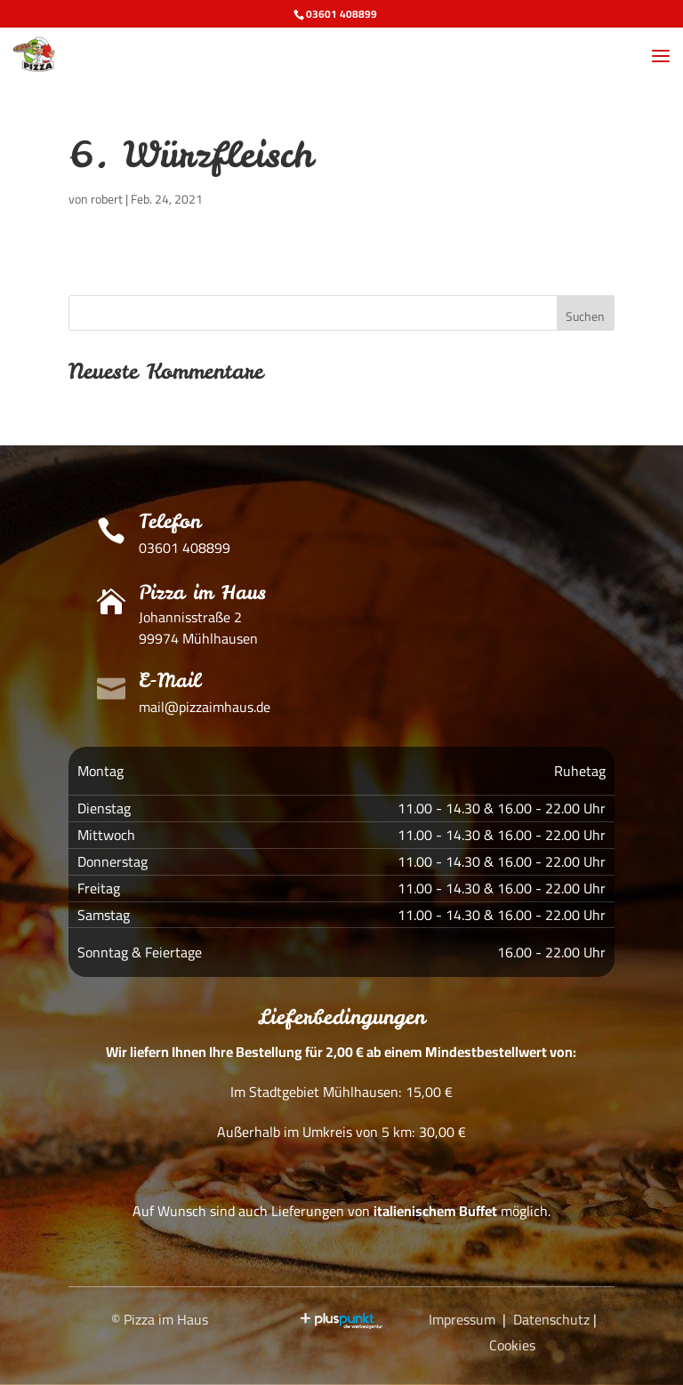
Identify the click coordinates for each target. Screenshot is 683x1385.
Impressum (462, 1319)
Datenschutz (551, 1319)
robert (107, 199)
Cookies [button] (512, 1345)
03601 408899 (341, 14)
